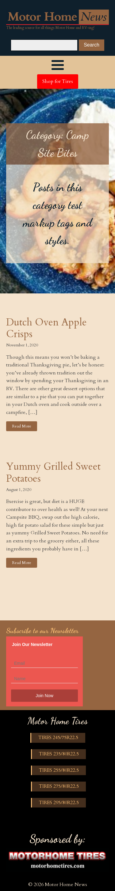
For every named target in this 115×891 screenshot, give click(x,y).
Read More (21, 426)
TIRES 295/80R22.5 (59, 802)
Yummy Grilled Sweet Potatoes (53, 472)
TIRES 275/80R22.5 (59, 786)
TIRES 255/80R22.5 (59, 770)
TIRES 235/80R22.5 (59, 753)
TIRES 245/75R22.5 (58, 737)
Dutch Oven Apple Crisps (46, 328)
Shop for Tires (57, 81)
